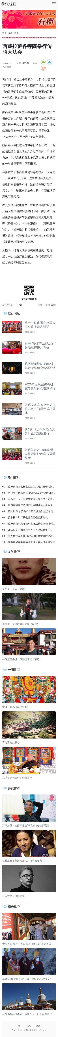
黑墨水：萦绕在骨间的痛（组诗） (20, 624)
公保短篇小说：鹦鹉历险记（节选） (22, 659)
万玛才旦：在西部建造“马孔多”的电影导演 (25, 825)
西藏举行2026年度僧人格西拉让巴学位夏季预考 (40, 454)
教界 (16, 33)
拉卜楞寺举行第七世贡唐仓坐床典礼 (28, 517)
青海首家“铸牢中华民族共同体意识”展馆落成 (26, 943)
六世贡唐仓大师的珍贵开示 (17, 777)
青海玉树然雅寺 (11, 742)
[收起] (54, 4)
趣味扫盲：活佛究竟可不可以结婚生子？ (30, 529)
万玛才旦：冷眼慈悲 (13, 896)
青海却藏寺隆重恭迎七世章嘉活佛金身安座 (31, 542)
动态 (10, 33)
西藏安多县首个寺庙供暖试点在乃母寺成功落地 (40, 409)
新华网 (26, 63)
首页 (4, 33)
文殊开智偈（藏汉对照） (16, 707)
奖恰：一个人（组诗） (14, 588)
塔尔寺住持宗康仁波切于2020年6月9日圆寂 (32, 492)
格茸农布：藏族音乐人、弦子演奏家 (22, 860)
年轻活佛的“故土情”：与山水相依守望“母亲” (26, 979)
